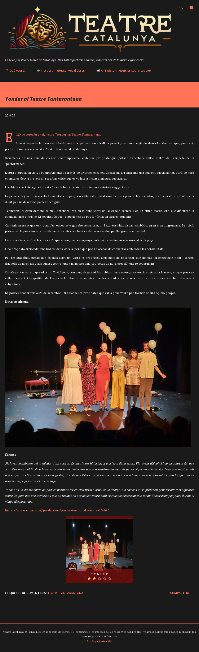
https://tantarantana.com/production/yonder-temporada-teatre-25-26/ (57, 510)
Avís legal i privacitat (99, 641)
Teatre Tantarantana (65, 593)
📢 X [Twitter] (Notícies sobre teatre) (123, 70)
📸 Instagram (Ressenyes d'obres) (60, 70)
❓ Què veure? (15, 70)
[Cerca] (181, 7)
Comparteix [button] (179, 593)
